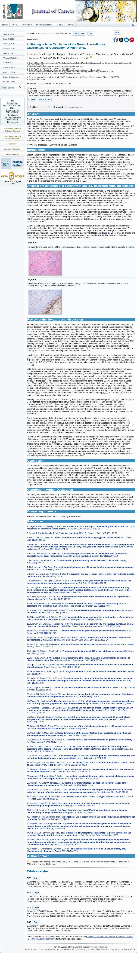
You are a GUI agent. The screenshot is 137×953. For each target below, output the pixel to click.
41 (45, 430)
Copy (32, 99)
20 (126, 339)
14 (47, 174)
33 (106, 392)
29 (94, 371)
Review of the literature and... (12, 111)
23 (108, 357)
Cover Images (9, 72)
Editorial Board (9, 67)
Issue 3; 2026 (8, 39)
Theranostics (12, 144)
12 (90, 169)
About (14, 25)
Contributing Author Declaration (12, 118)
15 (132, 329)
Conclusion (12, 115)
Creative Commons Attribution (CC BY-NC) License (109, 936)
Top (12, 101)
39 (71, 411)
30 (83, 378)
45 (97, 446)
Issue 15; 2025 (9, 53)
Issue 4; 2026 (8, 34)
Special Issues (9, 81)
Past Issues (7, 62)
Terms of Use (129, 949)
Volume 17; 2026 (10, 58)
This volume (78, 33)
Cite (91, 33)
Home (5, 25)
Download (58, 107)
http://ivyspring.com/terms (44, 939)
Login (59, 25)
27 (47, 362)
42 (54, 441)
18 (65, 339)
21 (132, 341)
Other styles (44, 99)
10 (89, 164)
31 (29, 383)
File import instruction (74, 107)
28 (33, 364)
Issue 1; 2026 (8, 48)
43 (77, 446)
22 (29, 357)
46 (44, 453)
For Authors (26, 25)
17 (96, 334)
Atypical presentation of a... (12, 106)
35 (117, 399)
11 (87, 169)
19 (123, 339)
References (12, 122)
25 (44, 362)
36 (47, 404)
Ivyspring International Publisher (75, 947)
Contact (70, 25)
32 (38, 392)
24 (62, 360)
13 (44, 174)
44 (94, 446)
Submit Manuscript (44, 25)
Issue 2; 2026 (8, 44)
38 (66, 406)
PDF (117, 32)
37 (50, 404)
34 (113, 399)
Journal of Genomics (12, 149)
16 (93, 334)
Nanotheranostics (12, 154)
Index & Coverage (11, 77)
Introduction (12, 103)
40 (117, 427)
